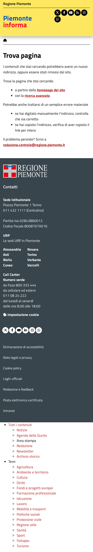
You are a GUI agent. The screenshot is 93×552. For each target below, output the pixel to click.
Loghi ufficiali (12, 378)
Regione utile (26, 524)
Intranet (9, 410)
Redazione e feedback (18, 389)
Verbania (34, 259)
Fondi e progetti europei (35, 488)
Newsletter (25, 451)
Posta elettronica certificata (23, 400)
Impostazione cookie (21, 314)
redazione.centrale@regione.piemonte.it (34, 145)
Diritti (21, 482)
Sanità (21, 530)
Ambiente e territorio (32, 472)
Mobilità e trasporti (31, 509)
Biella (7, 259)
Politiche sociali (28, 514)
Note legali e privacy (17, 357)
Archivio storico (28, 456)
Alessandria (12, 249)
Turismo (23, 546)
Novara (32, 249)
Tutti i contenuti (20, 425)
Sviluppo (23, 540)
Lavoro (22, 503)
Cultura (22, 477)
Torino (32, 254)
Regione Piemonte (17, 3)
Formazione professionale (36, 493)
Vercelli (33, 265)
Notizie (22, 430)
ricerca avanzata (37, 95)
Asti (6, 254)
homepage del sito (51, 90)
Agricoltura (25, 467)
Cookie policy (12, 368)
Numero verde (14, 279)
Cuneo (8, 265)
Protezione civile (29, 519)
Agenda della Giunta (32, 435)
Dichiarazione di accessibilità (23, 346)
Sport (21, 535)
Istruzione (24, 498)
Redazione (25, 445)
